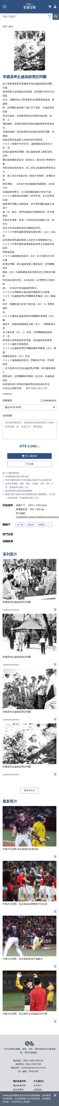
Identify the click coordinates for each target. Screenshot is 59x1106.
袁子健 (20, 525)
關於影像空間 (19, 1085)
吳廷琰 (31, 525)
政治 (11, 26)
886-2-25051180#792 (33, 1060)
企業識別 (37, 1090)
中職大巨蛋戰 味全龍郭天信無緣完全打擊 (25, 1013)
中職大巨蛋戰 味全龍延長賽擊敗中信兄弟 (25, 904)
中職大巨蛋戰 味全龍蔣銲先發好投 (20, 849)
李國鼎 (41, 525)
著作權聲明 (18, 1090)
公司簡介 (37, 1085)
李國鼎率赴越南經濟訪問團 (17, 602)
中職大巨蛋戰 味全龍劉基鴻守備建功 (22, 959)
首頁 (5, 26)
